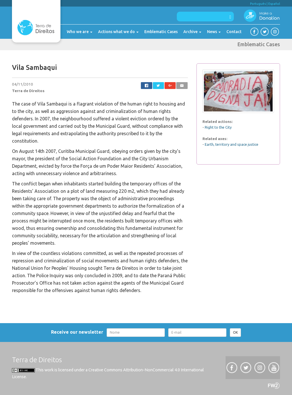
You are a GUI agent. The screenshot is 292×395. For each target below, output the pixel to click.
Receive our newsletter (78, 332)
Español (274, 3)
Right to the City (218, 127)
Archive (192, 31)
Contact (234, 31)
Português (258, 3)
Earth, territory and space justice (231, 144)
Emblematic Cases (161, 31)
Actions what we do (118, 31)
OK (235, 332)
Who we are (79, 31)
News (214, 31)
